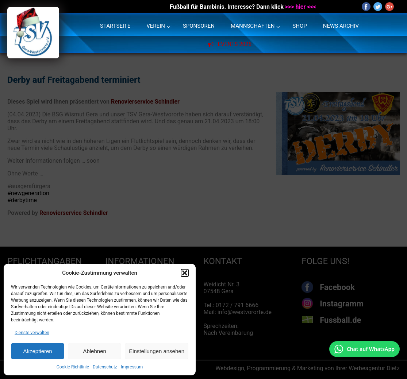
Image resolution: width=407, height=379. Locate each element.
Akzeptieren (37, 351)
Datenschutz (105, 367)
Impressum (132, 367)
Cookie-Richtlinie (73, 367)
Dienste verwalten (32, 332)
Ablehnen (94, 351)
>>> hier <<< (300, 6)
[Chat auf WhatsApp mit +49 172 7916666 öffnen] (364, 349)
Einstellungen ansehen (156, 351)
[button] (184, 272)
